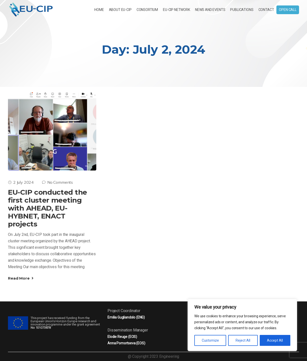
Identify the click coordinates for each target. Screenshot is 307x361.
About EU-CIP (120, 10)
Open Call (288, 10)
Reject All (243, 340)
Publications (241, 10)
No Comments (57, 182)
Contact (266, 10)
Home (99, 10)
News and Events (210, 10)
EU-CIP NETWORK (176, 10)
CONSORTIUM (147, 10)
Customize (210, 340)
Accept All (275, 340)
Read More (21, 278)
